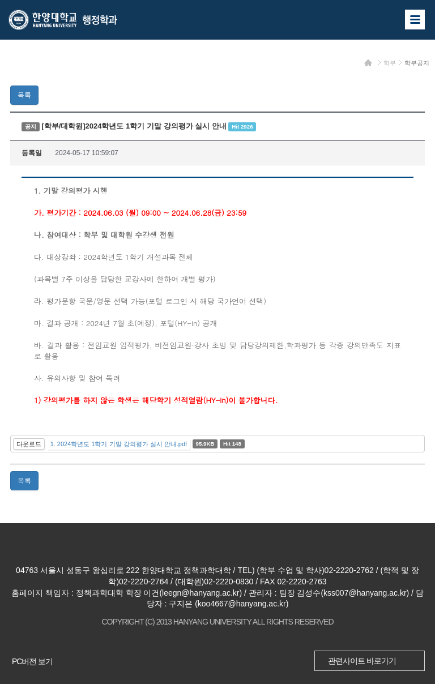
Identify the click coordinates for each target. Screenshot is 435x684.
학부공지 (416, 62)
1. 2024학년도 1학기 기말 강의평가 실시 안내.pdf (118, 444)
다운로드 (28, 444)
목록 (24, 95)
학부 (389, 62)
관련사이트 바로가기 (362, 660)
